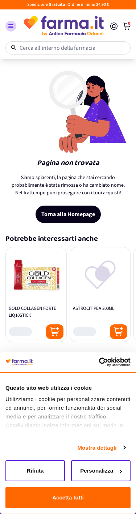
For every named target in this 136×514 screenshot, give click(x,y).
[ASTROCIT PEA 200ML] (100, 294)
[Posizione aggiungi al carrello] (54, 331)
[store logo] (63, 26)
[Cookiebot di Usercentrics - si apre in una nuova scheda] (99, 362)
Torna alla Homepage (68, 214)
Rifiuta (35, 471)
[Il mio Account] (114, 26)
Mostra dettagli (96, 448)
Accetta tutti (68, 497)
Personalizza (101, 471)
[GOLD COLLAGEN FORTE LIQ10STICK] (36, 294)
